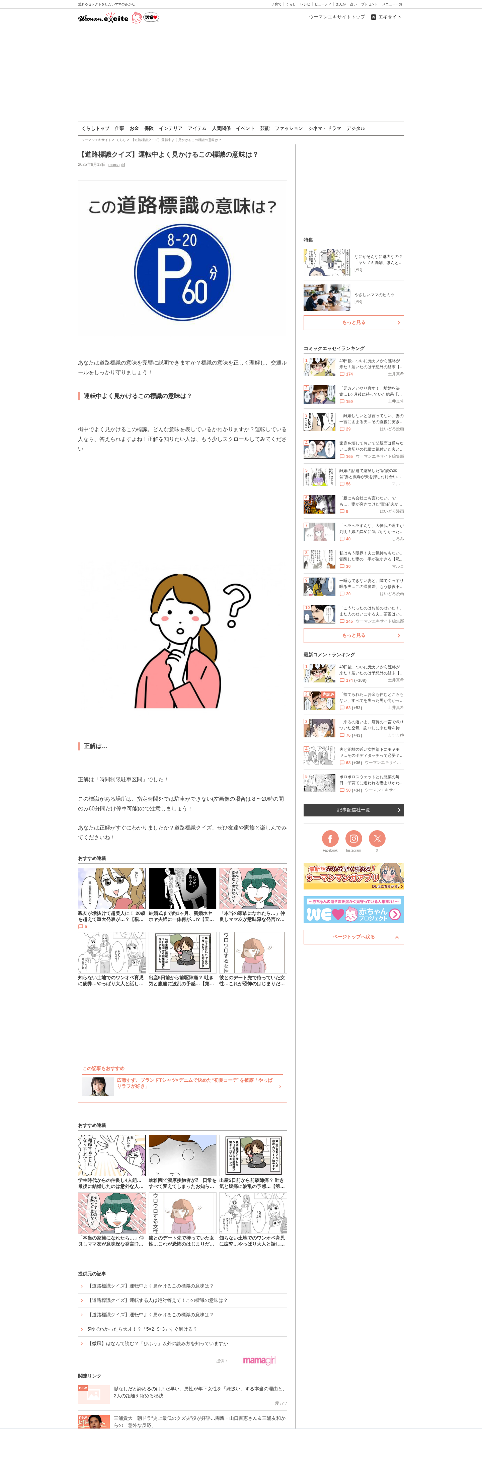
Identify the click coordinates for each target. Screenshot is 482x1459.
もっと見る (354, 322)
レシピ (305, 4)
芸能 (264, 128)
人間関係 (221, 128)
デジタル (355, 128)
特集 (308, 240)
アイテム (197, 128)
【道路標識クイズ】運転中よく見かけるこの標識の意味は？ (150, 1285)
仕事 (119, 128)
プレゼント (369, 4)
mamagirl (116, 164)
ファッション (289, 128)
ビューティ (323, 4)
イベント (245, 128)
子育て (276, 4)
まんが (341, 4)
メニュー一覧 (392, 4)
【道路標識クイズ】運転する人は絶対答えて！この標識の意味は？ (157, 1300)
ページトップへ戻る (354, 936)
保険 (149, 128)
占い (353, 4)
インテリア (170, 128)
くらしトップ (95, 128)
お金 (134, 128)
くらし (291, 4)
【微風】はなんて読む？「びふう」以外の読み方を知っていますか (157, 1343)
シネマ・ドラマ (324, 128)
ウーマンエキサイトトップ (337, 16)
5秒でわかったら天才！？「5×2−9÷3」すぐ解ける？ (142, 1329)
